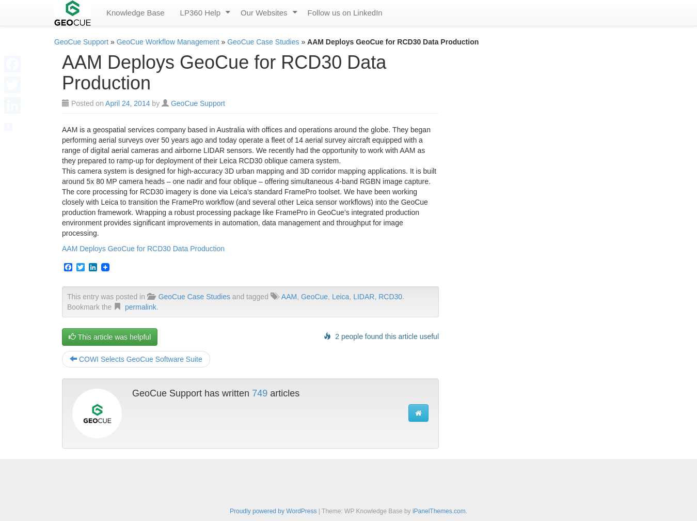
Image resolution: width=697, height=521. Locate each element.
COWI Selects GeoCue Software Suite (136, 359)
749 (259, 393)
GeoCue (314, 297)
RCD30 (390, 297)
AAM (289, 297)
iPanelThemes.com (439, 511)
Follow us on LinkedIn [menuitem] (345, 12)
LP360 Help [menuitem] (200, 12)
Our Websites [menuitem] (264, 12)
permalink (140, 307)
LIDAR (363, 297)
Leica (340, 297)
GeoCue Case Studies (263, 42)
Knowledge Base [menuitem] (135, 12)
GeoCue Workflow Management (168, 42)
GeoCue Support (81, 42)
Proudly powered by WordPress (273, 511)
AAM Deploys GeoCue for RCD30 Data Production (143, 248)
